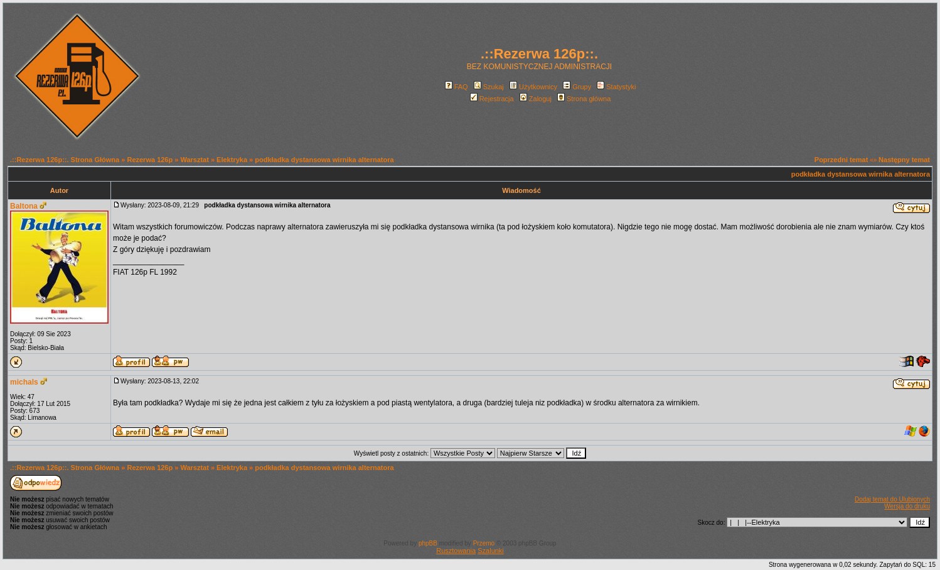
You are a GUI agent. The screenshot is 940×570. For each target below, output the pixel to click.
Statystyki (616, 86)
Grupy (577, 86)
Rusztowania (456, 550)
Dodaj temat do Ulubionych (892, 499)
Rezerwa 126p (150, 159)
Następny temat (904, 159)
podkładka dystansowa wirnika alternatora (324, 159)
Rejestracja (492, 98)
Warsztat (194, 159)
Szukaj (489, 86)
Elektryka (231, 159)
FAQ (456, 86)
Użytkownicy (533, 86)
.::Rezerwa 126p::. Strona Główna (64, 159)
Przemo (483, 543)
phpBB (428, 543)
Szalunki (491, 550)
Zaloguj (536, 98)
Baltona (24, 206)
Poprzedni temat (841, 159)
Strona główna (584, 98)
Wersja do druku (907, 506)
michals (24, 382)
